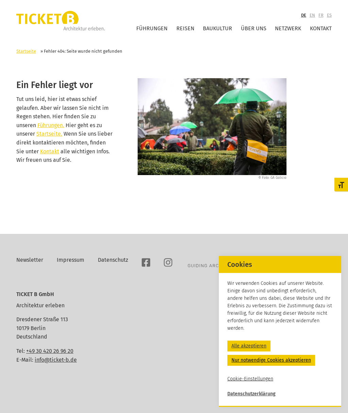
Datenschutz (113, 260)
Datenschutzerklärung (251, 394)
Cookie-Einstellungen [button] (250, 379)
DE (303, 15)
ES (329, 15)
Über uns (253, 28)
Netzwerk (288, 28)
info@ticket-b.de (56, 360)
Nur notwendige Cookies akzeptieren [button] (271, 360)
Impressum (70, 260)
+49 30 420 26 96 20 (49, 351)
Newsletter (29, 260)
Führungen (152, 28)
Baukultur (217, 28)
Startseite (26, 51)
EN (312, 15)
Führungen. (50, 125)
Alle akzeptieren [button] (248, 346)
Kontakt (321, 28)
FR (320, 15)
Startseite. (49, 134)
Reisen (185, 28)
